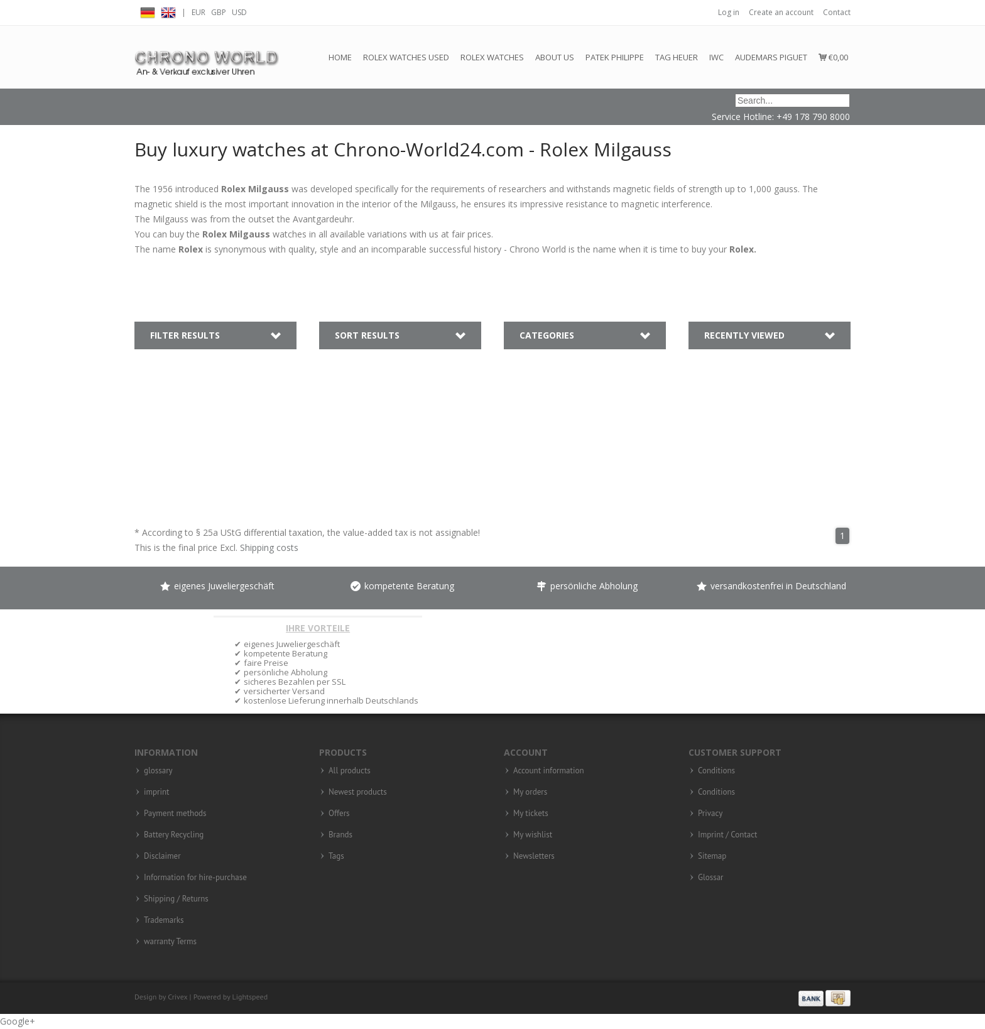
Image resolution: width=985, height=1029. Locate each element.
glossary (158, 771)
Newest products (358, 792)
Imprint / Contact (728, 835)
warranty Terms (170, 942)
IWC (716, 57)
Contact (837, 12)
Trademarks (163, 920)
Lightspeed (250, 996)
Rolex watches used (406, 57)
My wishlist (532, 835)
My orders (530, 792)
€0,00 (833, 57)
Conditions (716, 771)
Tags (336, 856)
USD (239, 12)
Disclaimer (162, 856)
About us (554, 57)
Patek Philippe (614, 57)
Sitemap (712, 856)
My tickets (530, 813)
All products (350, 771)
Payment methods (175, 813)
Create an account (781, 12)
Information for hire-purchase (195, 877)
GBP (218, 12)
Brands (340, 835)
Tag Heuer (676, 57)
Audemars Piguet (771, 57)
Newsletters (534, 856)
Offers (339, 813)
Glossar (711, 877)
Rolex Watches (492, 57)
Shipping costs (269, 547)
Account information (548, 771)
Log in (728, 12)
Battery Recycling (174, 835)
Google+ (17, 1021)
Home (340, 57)
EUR (198, 12)
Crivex (177, 996)
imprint (157, 792)
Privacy (710, 813)
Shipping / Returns (176, 899)
